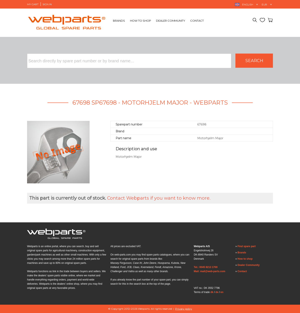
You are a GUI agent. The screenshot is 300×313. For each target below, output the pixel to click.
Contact (197, 20)
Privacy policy (183, 308)
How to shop (140, 20)
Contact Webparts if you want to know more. (158, 198)
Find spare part (247, 246)
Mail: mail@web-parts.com (209, 271)
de (216, 292)
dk (211, 292)
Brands (119, 20)
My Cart (33, 4)
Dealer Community (170, 20)
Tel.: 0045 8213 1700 (206, 267)
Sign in (47, 4)
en (221, 292)
